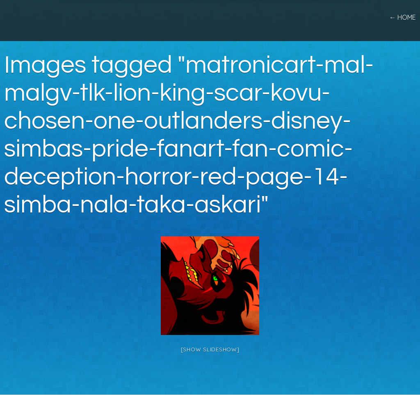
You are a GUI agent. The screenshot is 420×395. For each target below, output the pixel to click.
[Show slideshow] (210, 349)
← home (402, 17)
